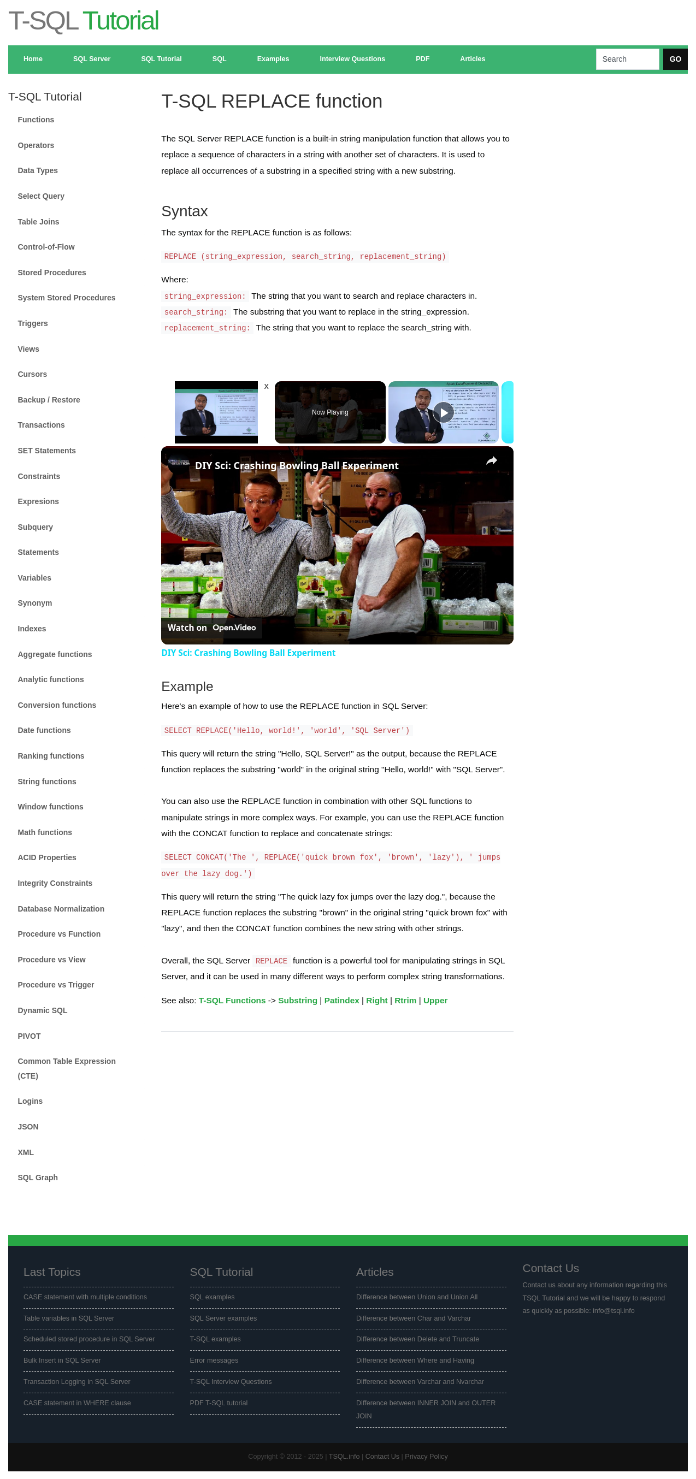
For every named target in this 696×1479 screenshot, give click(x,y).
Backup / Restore (49, 399)
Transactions (41, 425)
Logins (30, 1101)
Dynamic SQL (43, 1010)
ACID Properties (47, 857)
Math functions (45, 832)
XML (26, 1152)
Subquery (36, 527)
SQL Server (91, 59)
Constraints (39, 476)
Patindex (342, 1000)
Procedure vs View (52, 959)
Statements (38, 552)
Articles (472, 59)
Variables (35, 577)
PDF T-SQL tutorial (219, 1403)
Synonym (35, 603)
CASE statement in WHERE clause (77, 1403)
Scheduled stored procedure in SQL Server (89, 1339)
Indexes (32, 628)
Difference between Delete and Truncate (417, 1339)
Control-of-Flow (46, 246)
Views (28, 349)
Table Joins (39, 221)
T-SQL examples (215, 1339)
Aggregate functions (55, 654)
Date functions (44, 730)
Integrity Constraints (55, 883)
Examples (273, 59)
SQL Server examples (223, 1318)
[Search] (627, 59)
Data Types (38, 170)
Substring (297, 1000)
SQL (220, 59)
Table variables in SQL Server (68, 1318)
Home (33, 59)
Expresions (38, 501)
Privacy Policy (426, 1456)
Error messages (214, 1360)
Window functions (51, 806)
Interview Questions (352, 59)
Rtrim (405, 1000)
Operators (36, 145)
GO (676, 59)
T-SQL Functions (232, 1000)
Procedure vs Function (59, 934)
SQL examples (212, 1297)
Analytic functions (51, 679)
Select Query (41, 196)
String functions (47, 781)
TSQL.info (344, 1456)
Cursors (33, 374)
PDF (422, 59)
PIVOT (29, 1036)
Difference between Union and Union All (416, 1297)
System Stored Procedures (67, 297)
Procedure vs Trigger (56, 984)
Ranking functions (51, 756)
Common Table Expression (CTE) (67, 1068)
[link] (179, 464)
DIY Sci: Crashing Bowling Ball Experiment (297, 465)
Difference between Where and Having (415, 1360)
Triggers (33, 323)
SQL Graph (38, 1177)
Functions (36, 119)
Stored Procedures (52, 272)
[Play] (444, 412)
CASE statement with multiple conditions (85, 1297)
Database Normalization (61, 908)
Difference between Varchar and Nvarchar (420, 1382)
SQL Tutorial (161, 59)
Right (376, 1000)
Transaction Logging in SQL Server (77, 1382)
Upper (435, 1000)
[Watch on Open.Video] (211, 628)
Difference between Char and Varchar (413, 1318)
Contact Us (382, 1456)
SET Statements (47, 450)
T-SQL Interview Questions (231, 1382)
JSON (28, 1126)
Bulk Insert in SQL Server (62, 1360)
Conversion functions (57, 705)
